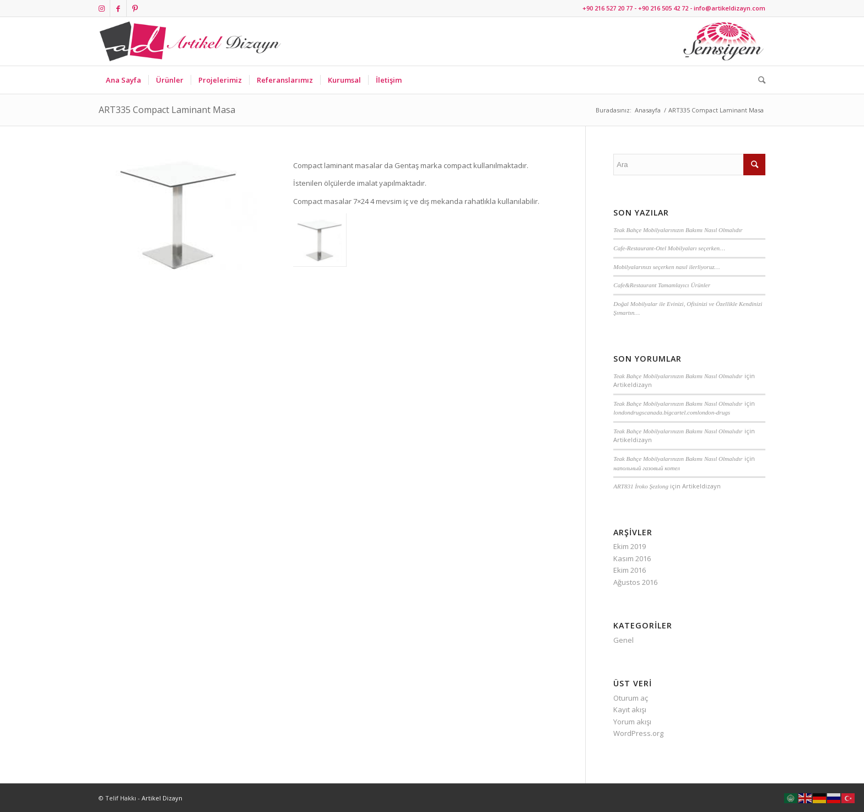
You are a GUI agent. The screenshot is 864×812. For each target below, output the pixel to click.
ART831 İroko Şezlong (640, 486)
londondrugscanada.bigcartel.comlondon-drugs (671, 412)
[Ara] (758, 80)
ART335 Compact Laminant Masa (167, 110)
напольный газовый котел (646, 468)
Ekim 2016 (629, 570)
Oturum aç (630, 698)
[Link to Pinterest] (135, 8)
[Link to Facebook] (118, 8)
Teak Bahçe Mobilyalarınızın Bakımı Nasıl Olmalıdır (677, 230)
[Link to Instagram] (102, 8)
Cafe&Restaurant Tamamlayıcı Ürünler (661, 285)
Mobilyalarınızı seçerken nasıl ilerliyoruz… (666, 267)
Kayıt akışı (629, 709)
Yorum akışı (632, 722)
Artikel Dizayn (162, 798)
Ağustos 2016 (635, 582)
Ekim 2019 (629, 546)
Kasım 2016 (632, 558)
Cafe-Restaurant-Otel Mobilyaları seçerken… (669, 248)
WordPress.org (638, 733)
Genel (623, 640)
